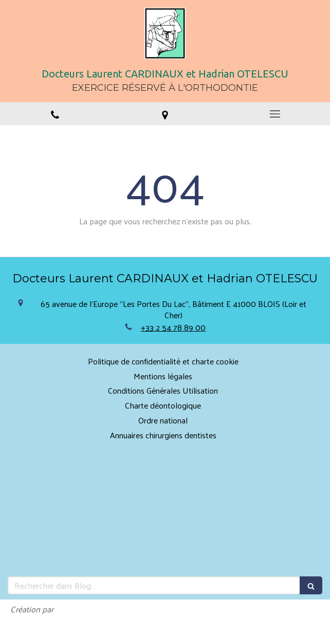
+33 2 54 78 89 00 (173, 327)
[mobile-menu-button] (275, 114)
